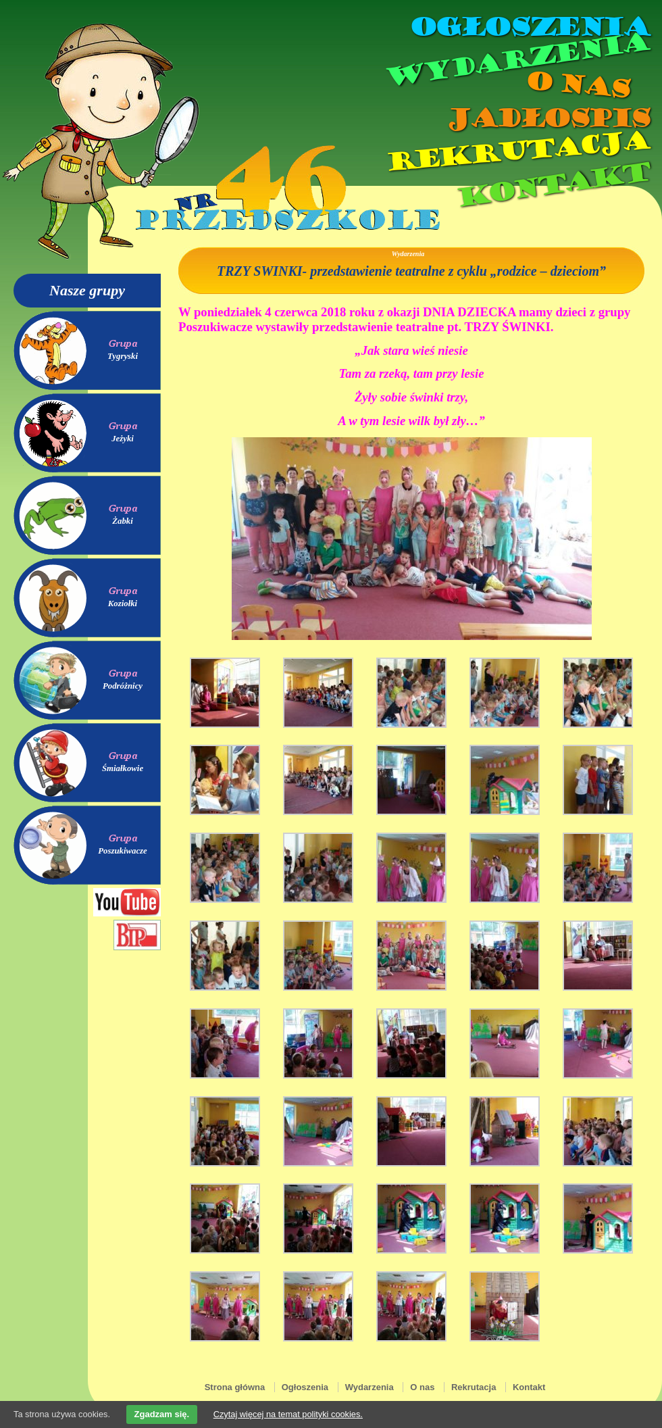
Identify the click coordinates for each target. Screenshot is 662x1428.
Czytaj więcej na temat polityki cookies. (288, 1414)
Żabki (122, 521)
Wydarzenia (516, 60)
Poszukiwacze (122, 851)
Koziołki (122, 603)
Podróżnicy (123, 686)
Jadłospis (547, 118)
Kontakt (552, 185)
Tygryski (122, 356)
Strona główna (235, 1387)
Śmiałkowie (122, 768)
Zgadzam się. (162, 1414)
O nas (577, 85)
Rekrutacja (517, 151)
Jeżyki (122, 438)
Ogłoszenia (528, 27)
